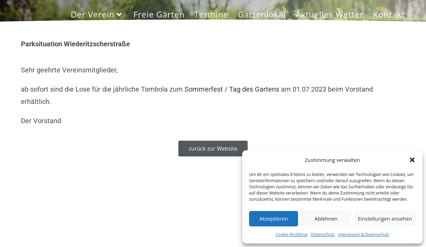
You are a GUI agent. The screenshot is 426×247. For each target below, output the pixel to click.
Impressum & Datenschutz (363, 234)
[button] (412, 159)
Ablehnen (326, 218)
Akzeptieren (273, 218)
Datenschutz (323, 234)
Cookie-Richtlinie (292, 234)
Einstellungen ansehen (385, 218)
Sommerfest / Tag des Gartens (232, 89)
